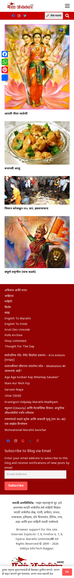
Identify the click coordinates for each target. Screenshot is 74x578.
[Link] (20, 6)
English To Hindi (16, 324)
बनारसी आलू (12, 169)
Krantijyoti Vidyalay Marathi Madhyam (31, 402)
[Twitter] (25, 16)
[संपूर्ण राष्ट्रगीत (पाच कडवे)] (37, 242)
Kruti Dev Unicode (17, 330)
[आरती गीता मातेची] (37, 67)
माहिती (8, 302)
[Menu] (67, 6)
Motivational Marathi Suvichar (25, 430)
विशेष (8, 307)
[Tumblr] (30, 441)
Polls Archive (13, 335)
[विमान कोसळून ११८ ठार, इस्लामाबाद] (37, 190)
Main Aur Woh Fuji (17, 383)
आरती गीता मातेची (16, 114)
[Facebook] (13, 16)
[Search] (67, 16)
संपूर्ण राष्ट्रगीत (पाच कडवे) (20, 272)
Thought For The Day (19, 347)
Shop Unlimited (15, 341)
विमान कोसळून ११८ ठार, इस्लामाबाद (26, 209)
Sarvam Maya (14, 390)
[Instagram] (19, 16)
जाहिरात (9, 296)
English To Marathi (18, 319)
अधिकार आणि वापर (16, 290)
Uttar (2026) (13, 396)
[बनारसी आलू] (37, 143)
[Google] (23, 441)
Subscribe (16, 486)
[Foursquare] (38, 441)
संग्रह (7, 313)
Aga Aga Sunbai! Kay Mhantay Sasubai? (32, 377)
